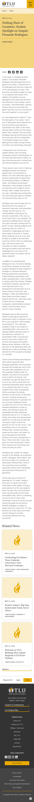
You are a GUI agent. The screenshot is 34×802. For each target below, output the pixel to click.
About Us (17, 721)
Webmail (17, 739)
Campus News (7, 41)
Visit (27, 680)
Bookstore (17, 746)
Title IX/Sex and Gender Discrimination (17, 784)
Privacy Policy (17, 773)
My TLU (17, 735)
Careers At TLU (17, 724)
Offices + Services (17, 728)
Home (4, 11)
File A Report (17, 787)
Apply (18, 680)
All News (5, 669)
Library (17, 743)
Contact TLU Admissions (14, 705)
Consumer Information (17, 780)
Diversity (17, 732)
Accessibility (17, 776)
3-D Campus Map (11, 710)
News (11, 11)
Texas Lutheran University (22, 794)
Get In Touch (17, 763)
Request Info (8, 680)
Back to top (30, 798)
